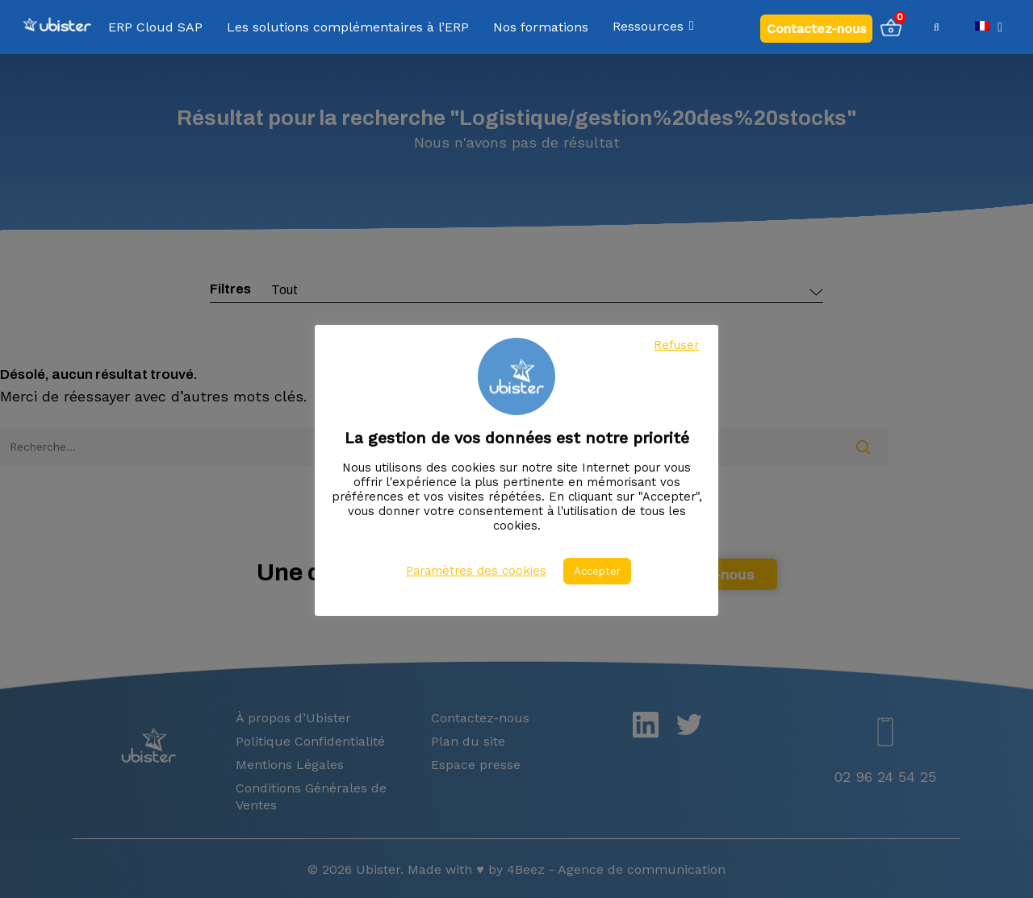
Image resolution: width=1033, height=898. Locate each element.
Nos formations (540, 27)
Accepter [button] (597, 571)
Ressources (654, 27)
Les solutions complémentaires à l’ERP (348, 27)
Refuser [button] (676, 345)
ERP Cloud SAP (155, 27)
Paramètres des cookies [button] (476, 570)
